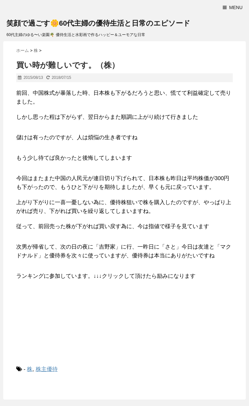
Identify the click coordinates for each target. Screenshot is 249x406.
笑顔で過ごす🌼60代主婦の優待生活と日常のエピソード (98, 23)
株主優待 (47, 369)
